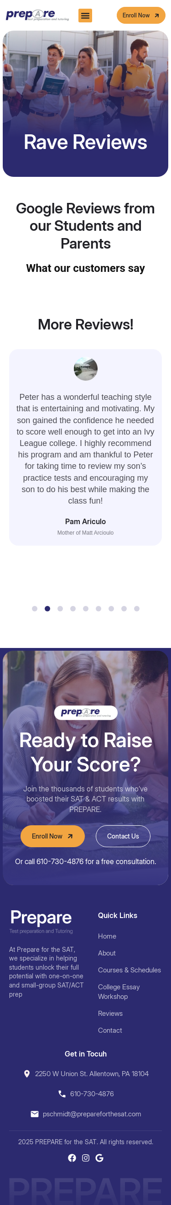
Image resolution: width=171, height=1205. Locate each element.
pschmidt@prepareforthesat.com (92, 1113)
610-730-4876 (92, 1093)
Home (107, 936)
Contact (110, 1030)
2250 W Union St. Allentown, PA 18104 (92, 1073)
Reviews (110, 1013)
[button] (85, 15)
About (107, 953)
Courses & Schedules (129, 970)
